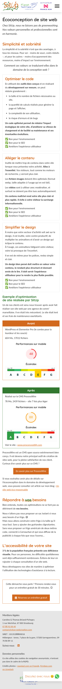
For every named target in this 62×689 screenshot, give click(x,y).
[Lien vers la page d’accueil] (10, 6)
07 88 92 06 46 (9, 626)
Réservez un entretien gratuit (31, 597)
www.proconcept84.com (29, 445)
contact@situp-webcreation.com (17, 629)
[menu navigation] (57, 6)
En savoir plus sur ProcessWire (31, 471)
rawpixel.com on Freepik (28, 666)
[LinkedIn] (18, 645)
